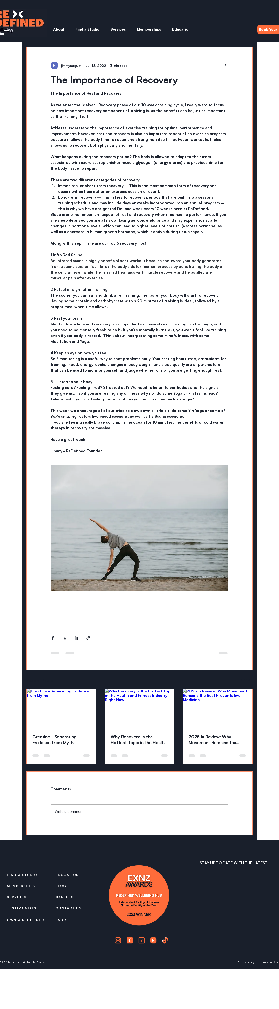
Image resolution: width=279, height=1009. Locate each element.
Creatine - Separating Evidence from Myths (54, 739)
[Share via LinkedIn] (76, 638)
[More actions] (225, 65)
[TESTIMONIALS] (24, 908)
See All (247, 680)
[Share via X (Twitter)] (64, 638)
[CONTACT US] (73, 908)
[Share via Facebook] (53, 638)
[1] (118, 940)
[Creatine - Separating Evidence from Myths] (61, 708)
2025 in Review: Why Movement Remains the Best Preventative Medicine (216, 739)
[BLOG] (73, 886)
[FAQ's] (73, 920)
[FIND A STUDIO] (24, 875)
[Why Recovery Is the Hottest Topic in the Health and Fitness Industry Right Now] (139, 708)
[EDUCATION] (73, 875)
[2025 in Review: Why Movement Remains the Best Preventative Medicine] (217, 708)
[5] (165, 940)
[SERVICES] (24, 897)
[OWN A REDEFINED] (27, 920)
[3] (141, 940)
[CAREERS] (73, 897)
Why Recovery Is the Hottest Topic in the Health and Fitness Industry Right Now (138, 739)
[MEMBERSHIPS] (24, 886)
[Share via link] (88, 638)
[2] (129, 940)
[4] (153, 940)
